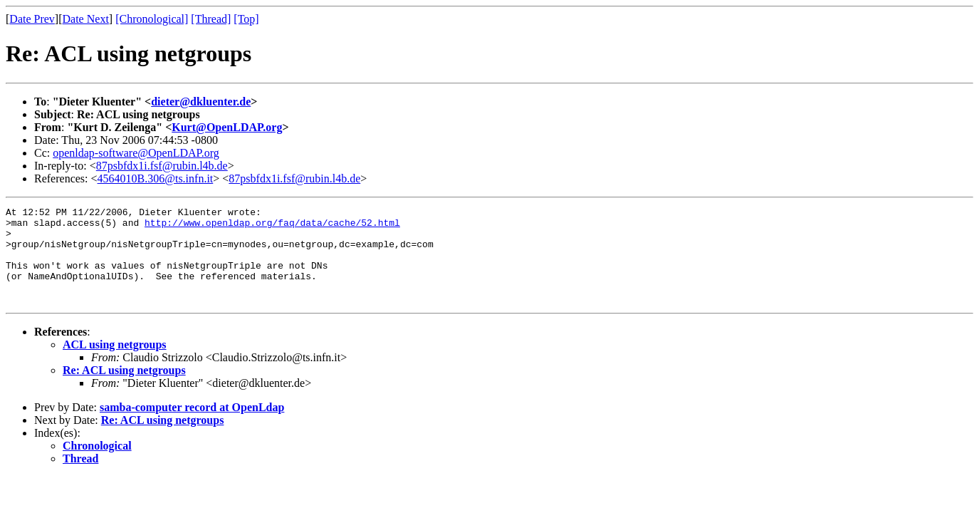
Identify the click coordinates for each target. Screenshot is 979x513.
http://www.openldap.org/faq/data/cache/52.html (272, 226)
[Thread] (211, 19)
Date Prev (32, 19)
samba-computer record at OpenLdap (192, 426)
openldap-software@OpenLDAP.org (136, 153)
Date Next (86, 19)
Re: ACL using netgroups (124, 389)
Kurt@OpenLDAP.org (227, 127)
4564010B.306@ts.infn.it (156, 178)
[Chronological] (151, 19)
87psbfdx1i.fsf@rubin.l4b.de (162, 166)
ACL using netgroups (115, 364)
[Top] (246, 19)
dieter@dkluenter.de (201, 101)
